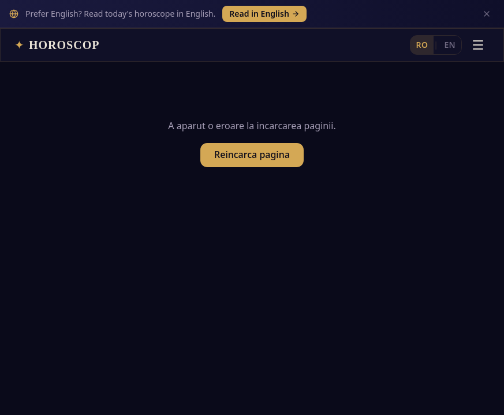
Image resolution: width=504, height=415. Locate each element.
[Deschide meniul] (478, 16)
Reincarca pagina (252, 131)
